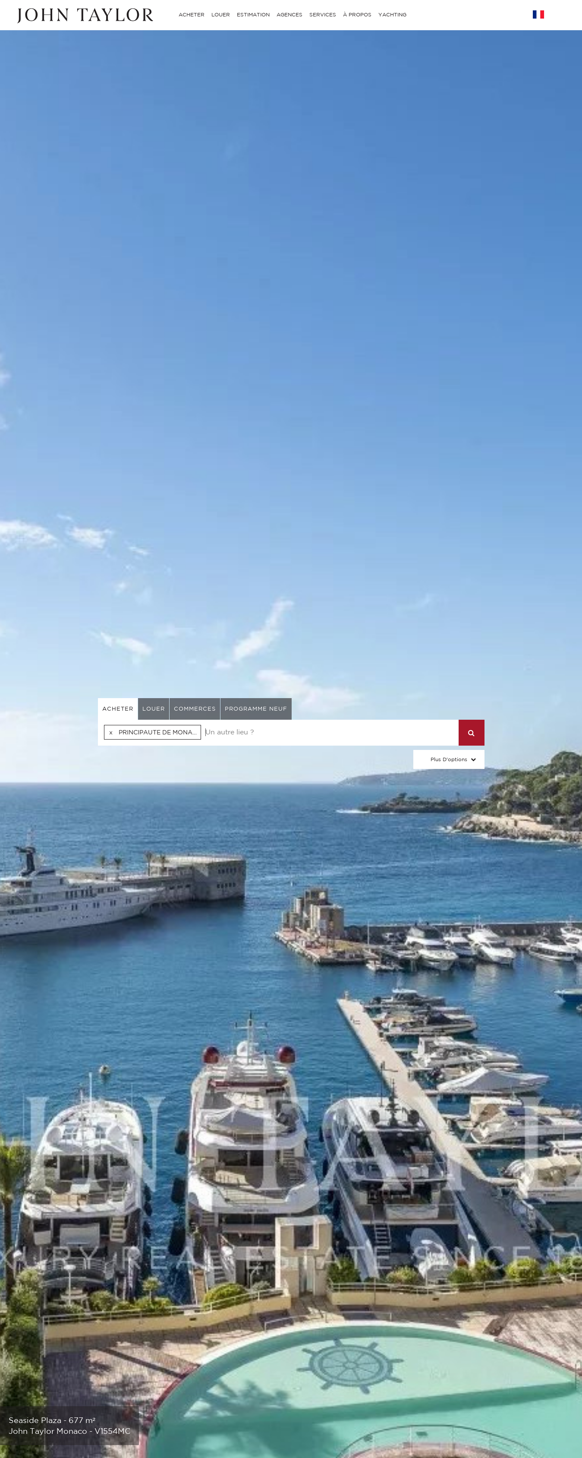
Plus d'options (449, 759)
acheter (117, 708)
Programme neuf (256, 708)
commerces (195, 708)
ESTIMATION (253, 14)
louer (153, 708)
